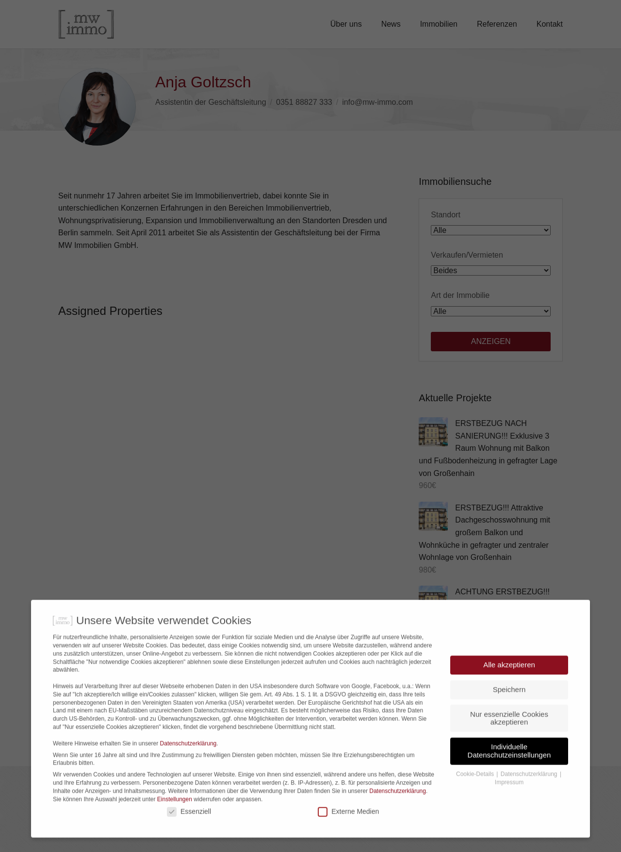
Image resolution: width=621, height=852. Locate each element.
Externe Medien (348, 827)
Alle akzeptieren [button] (509, 680)
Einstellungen (174, 815)
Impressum (509, 798)
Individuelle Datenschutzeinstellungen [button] (509, 766)
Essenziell (189, 827)
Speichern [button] (509, 705)
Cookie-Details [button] (475, 789)
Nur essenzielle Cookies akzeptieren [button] (509, 734)
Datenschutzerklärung (188, 759)
